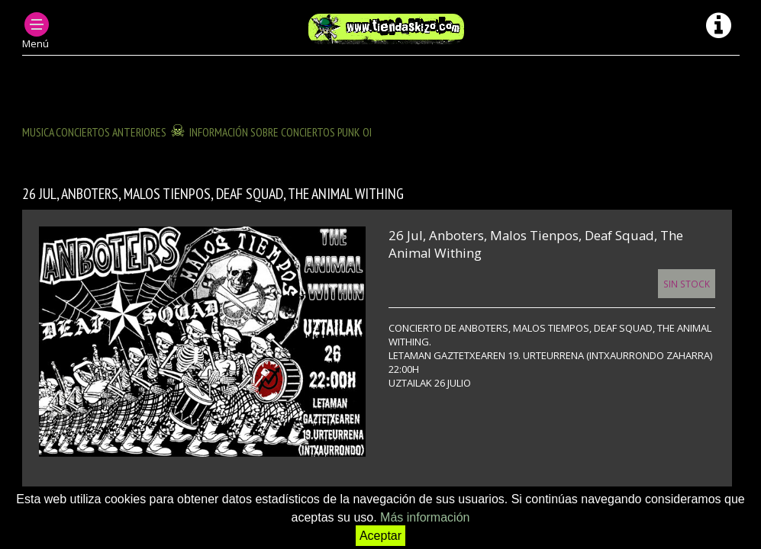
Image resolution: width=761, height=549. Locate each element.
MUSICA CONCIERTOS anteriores (94, 132)
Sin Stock (686, 284)
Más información (424, 517)
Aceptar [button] (380, 535)
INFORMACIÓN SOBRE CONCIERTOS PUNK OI (280, 132)
